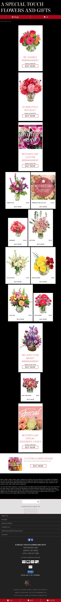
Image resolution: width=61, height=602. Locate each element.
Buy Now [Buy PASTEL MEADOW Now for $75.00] (17, 282)
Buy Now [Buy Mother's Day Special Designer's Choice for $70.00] (30, 447)
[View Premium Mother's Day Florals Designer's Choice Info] (43, 187)
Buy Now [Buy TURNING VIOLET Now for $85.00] (17, 207)
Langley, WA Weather (21, 592)
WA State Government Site (37, 592)
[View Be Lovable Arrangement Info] (30, 40)
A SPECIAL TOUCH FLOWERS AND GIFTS (25, 7)
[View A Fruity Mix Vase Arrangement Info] (20, 300)
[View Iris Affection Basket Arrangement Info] (30, 338)
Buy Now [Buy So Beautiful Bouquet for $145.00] (30, 115)
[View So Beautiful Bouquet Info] (30, 88)
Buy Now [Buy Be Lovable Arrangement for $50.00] (30, 66)
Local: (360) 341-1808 (30, 553)
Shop (15, 17)
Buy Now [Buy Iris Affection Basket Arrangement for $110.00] (30, 367)
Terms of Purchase (31, 595)
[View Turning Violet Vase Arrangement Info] (18, 187)
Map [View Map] (30, 600)
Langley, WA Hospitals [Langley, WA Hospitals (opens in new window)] (40, 589)
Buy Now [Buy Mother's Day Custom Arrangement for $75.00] (30, 166)
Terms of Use (42, 595)
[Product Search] (31, 502)
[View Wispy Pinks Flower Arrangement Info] (40, 225)
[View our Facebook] (29, 540)
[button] (30, 572)
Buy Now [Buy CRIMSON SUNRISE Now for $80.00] (43, 282)
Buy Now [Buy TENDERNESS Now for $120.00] (17, 244)
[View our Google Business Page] (32, 540)
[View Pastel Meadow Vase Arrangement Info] (18, 262)
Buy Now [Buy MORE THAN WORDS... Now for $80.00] (30, 399)
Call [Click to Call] (10, 600)
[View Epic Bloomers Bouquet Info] (43, 303)
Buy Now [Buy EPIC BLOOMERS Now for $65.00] (43, 319)
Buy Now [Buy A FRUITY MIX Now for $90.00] (20, 319)
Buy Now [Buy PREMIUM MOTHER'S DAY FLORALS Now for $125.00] (43, 207)
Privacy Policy (18, 595)
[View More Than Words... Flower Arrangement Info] (30, 384)
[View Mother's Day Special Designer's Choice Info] (30, 418)
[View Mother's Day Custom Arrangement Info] (30, 137)
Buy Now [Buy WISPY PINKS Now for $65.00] (40, 244)
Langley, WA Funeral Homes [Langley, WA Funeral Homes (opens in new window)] (22, 589)
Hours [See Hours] (51, 600)
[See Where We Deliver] (30, 511)
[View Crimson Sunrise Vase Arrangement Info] (43, 262)
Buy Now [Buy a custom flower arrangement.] (38, 465)
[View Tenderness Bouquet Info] (17, 228)
